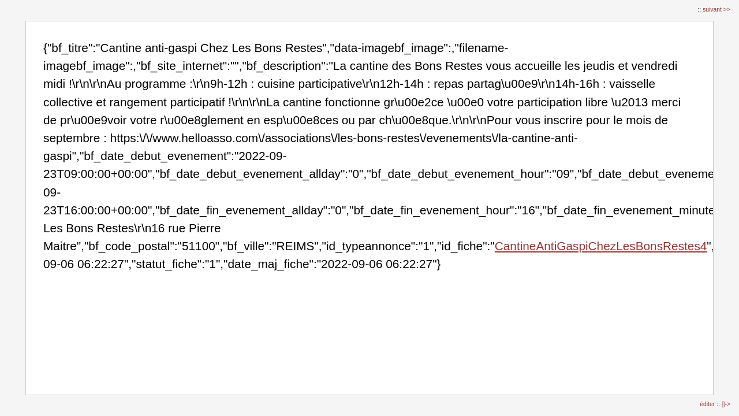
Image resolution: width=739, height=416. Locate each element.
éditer (708, 404)
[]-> (726, 404)
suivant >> (716, 9)
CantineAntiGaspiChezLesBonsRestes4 (601, 245)
